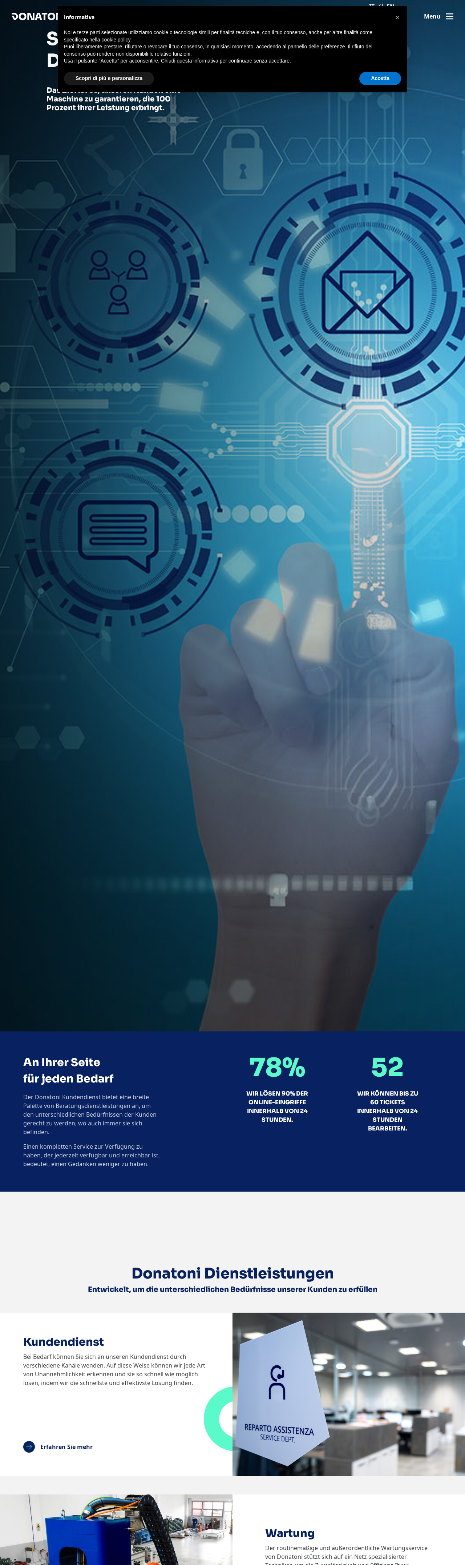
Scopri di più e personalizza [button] (109, 78)
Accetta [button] (380, 78)
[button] (397, 17)
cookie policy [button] (116, 40)
